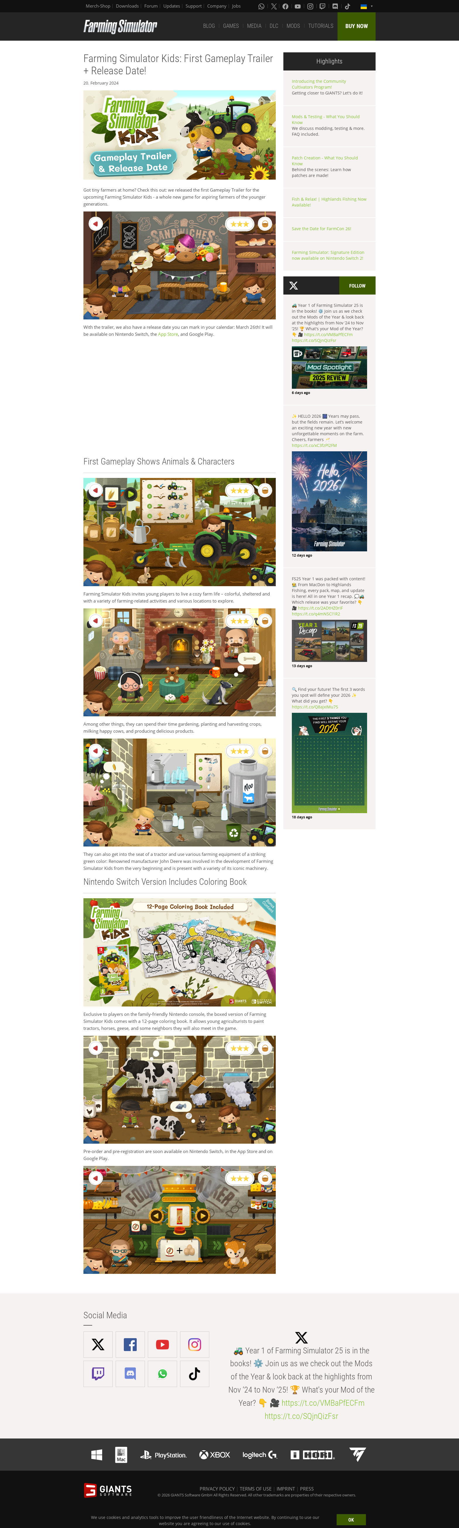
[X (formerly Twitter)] (274, 6)
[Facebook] (286, 6)
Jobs (236, 6)
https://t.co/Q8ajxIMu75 (315, 707)
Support (194, 6)
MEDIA (254, 26)
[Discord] (335, 6)
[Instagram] (310, 6)
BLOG (209, 26)
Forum (151, 6)
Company (217, 6)
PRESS (307, 1489)
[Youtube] (298, 6)
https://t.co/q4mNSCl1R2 (316, 614)
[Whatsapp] (262, 6)
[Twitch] (323, 6)
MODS (293, 26)
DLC (274, 26)
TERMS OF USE (256, 1489)
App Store (168, 334)
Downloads (127, 6)
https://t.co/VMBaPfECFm (328, 334)
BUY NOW (356, 26)
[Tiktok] (348, 6)
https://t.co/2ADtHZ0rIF (320, 608)
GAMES (231, 26)
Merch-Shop (98, 6)
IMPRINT (286, 1489)
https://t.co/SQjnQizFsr (314, 340)
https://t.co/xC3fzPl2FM (314, 445)
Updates (171, 6)
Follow (357, 286)
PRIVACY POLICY (217, 1489)
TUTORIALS (320, 26)
